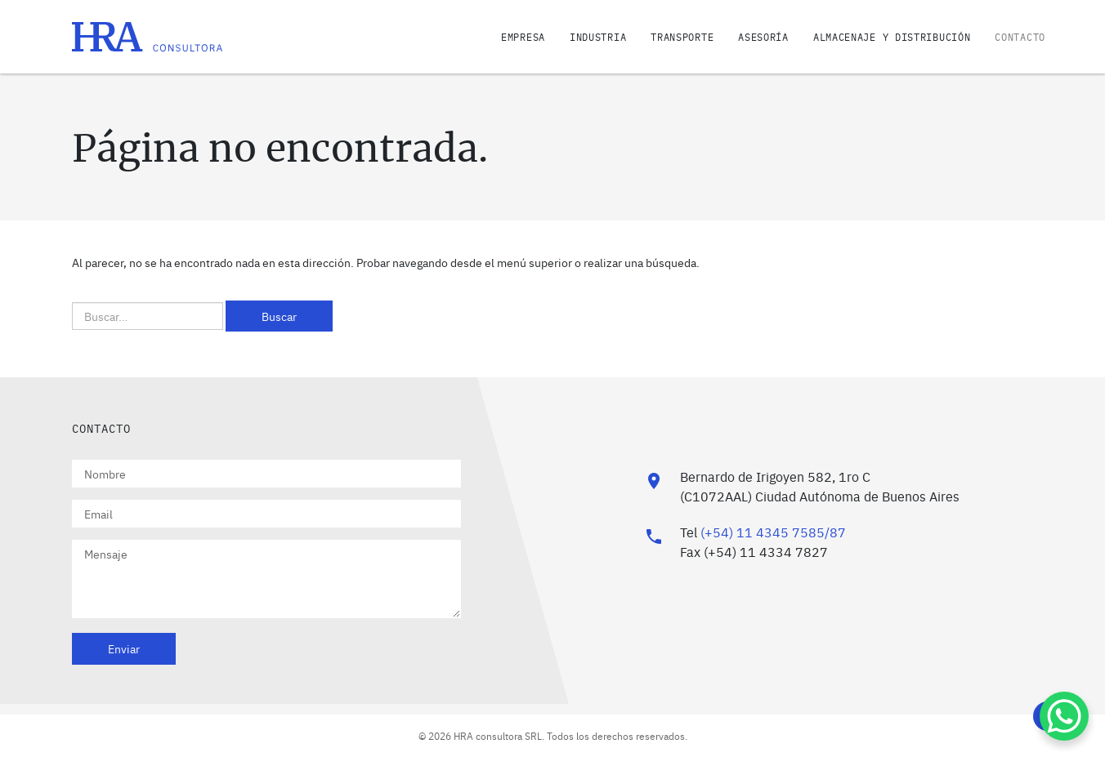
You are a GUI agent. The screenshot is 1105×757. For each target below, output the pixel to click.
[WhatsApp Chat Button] (1064, 716)
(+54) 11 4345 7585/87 (773, 532)
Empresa (523, 36)
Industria (598, 36)
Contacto (1020, 36)
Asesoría (763, 36)
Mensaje (266, 579)
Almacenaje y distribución (892, 36)
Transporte (682, 36)
